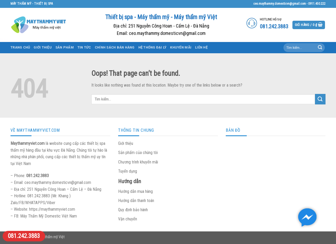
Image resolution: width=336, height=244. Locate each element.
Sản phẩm (64, 47)
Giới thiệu (43, 47)
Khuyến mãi (180, 47)
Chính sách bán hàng (115, 47)
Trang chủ (20, 47)
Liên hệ (201, 47)
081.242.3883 (24, 236)
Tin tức (84, 47)
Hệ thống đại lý (152, 47)
